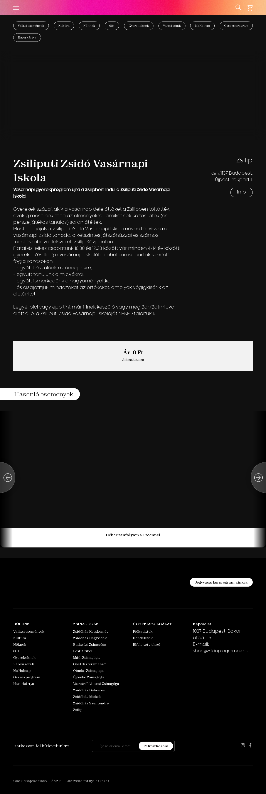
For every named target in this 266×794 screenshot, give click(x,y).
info (241, 192)
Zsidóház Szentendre (91, 703)
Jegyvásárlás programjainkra (221, 582)
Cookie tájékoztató (30, 781)
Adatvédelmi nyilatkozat (87, 781)
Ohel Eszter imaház (89, 664)
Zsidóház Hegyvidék (90, 638)
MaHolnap (202, 25)
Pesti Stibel (82, 651)
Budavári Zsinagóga (89, 644)
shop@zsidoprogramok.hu (220, 651)
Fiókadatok (143, 631)
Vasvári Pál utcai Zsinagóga (96, 684)
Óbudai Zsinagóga (88, 671)
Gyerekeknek (139, 25)
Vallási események (31, 25)
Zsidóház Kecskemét (90, 631)
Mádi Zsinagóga (86, 658)
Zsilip (77, 710)
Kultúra (63, 25)
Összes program (236, 25)
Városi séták (172, 25)
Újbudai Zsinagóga (88, 677)
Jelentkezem (133, 359)
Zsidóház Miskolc (87, 697)
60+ (111, 25)
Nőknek (89, 25)
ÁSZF (56, 781)
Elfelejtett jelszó (146, 644)
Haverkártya (27, 37)
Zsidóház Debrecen (89, 690)
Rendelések (143, 638)
